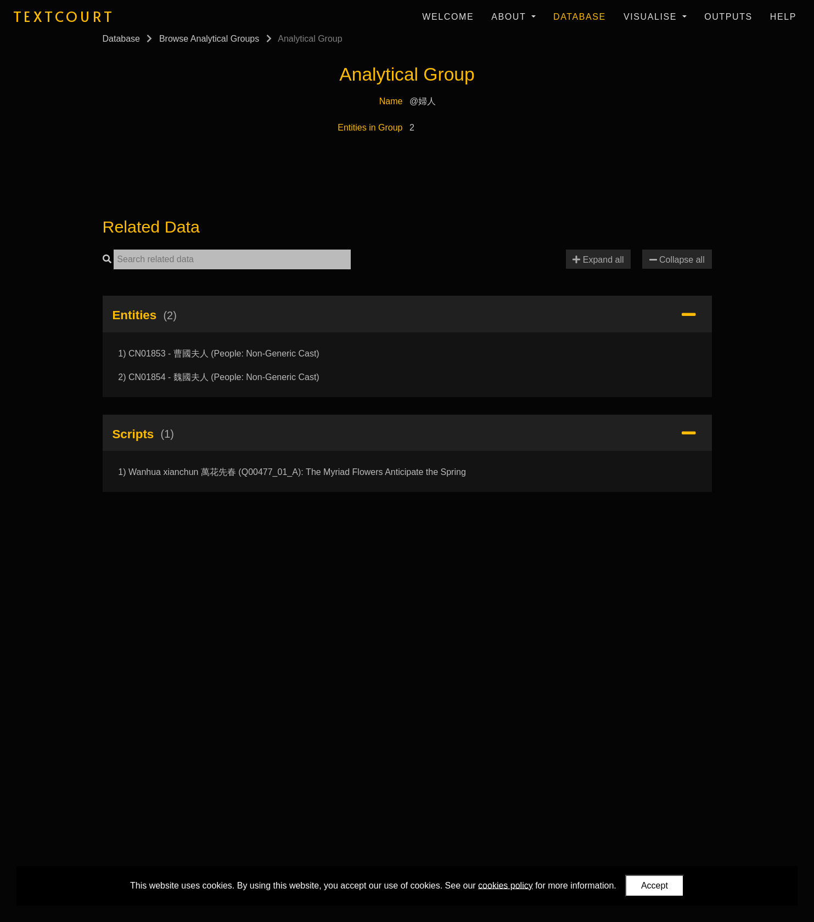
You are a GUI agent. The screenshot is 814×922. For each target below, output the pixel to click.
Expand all (598, 259)
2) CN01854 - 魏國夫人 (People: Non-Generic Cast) (218, 377)
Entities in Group (370, 127)
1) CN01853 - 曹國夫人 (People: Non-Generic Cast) (218, 353)
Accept (654, 885)
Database (579, 16)
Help (783, 16)
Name (391, 101)
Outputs (728, 16)
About (510, 16)
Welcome (448, 16)
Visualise (652, 16)
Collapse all (677, 259)
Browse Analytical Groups (209, 38)
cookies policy (505, 885)
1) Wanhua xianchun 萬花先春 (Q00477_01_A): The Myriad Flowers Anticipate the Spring (292, 472)
